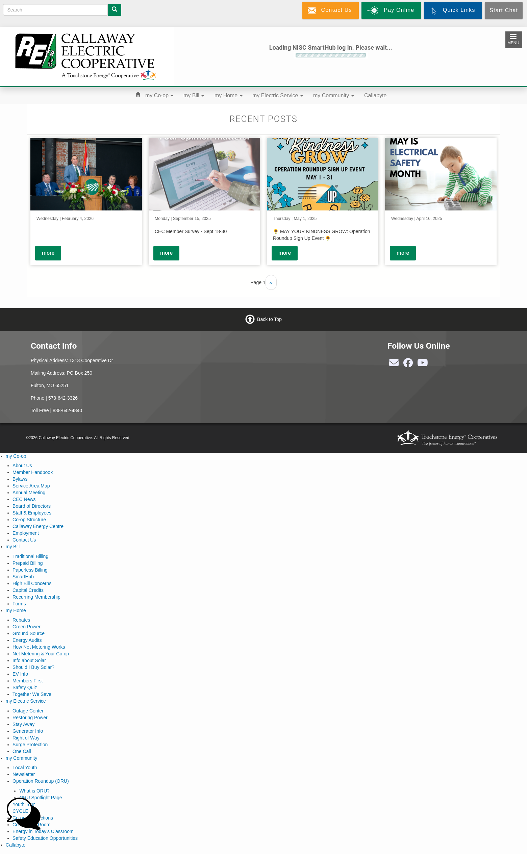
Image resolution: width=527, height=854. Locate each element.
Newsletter (23, 774)
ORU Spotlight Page (40, 797)
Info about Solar (29, 660)
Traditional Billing (30, 556)
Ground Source (28, 633)
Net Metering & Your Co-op (40, 653)
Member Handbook (32, 472)
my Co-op (159, 95)
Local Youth (24, 767)
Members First (27, 680)
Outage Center (28, 710)
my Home (229, 95)
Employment (25, 533)
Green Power (26, 626)
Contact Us (24, 540)
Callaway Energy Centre (38, 526)
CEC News (23, 499)
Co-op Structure (29, 519)
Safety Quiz (24, 687)
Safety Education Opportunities (45, 838)
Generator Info (27, 731)
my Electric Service (277, 95)
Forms (19, 603)
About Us (22, 465)
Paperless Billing (30, 570)
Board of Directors (31, 506)
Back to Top (269, 319)
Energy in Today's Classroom (43, 831)
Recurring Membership (36, 597)
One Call (21, 751)
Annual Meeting (28, 492)
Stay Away (23, 724)
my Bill (193, 95)
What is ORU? (34, 791)
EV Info (20, 674)
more (48, 253)
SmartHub (23, 576)
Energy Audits (27, 640)
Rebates (21, 620)
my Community (333, 95)
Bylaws (19, 479)
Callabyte (375, 95)
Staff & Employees (31, 513)
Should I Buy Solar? (33, 667)
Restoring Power (30, 717)
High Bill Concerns (31, 583)
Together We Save (31, 694)
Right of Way (26, 737)
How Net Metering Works (38, 647)
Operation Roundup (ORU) (40, 781)
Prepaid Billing (27, 563)
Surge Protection (30, 744)
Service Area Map (31, 485)
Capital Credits (28, 590)
